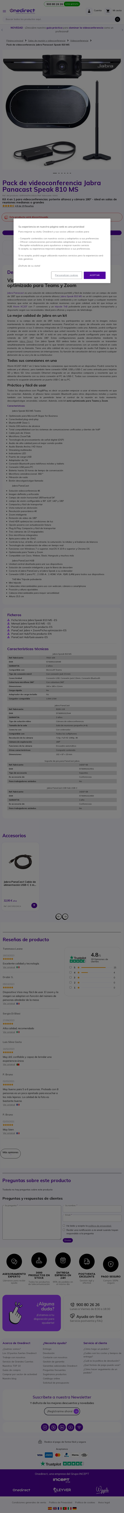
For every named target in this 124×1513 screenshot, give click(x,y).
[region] (62, 251)
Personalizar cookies (66, 275)
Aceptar (95, 275)
